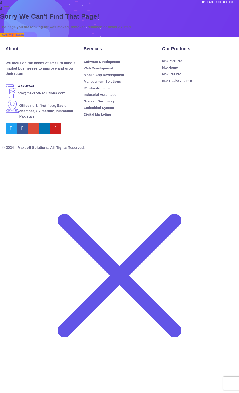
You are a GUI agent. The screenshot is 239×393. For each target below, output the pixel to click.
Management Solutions (102, 81)
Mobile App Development (104, 75)
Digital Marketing (97, 114)
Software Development (102, 62)
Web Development (98, 68)
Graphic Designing (99, 101)
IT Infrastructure (97, 88)
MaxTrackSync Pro (177, 80)
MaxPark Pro (172, 61)
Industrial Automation (101, 94)
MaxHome (170, 67)
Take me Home (12, 35)
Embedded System (99, 108)
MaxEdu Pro (171, 74)
